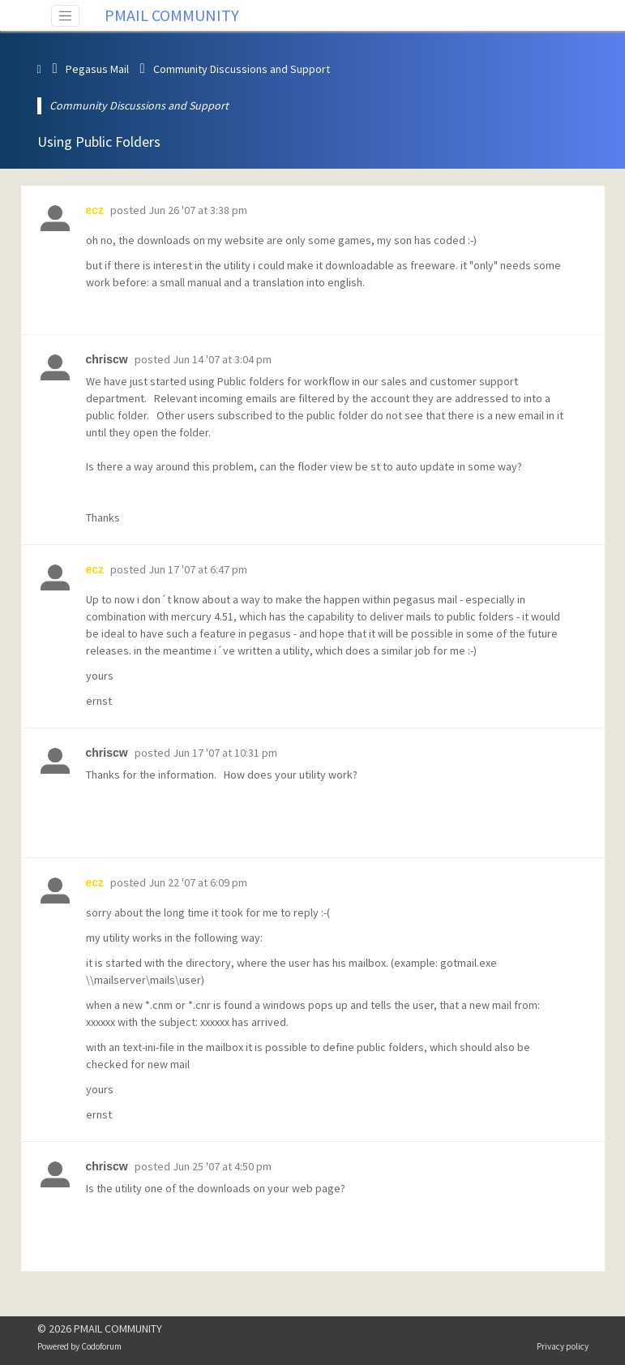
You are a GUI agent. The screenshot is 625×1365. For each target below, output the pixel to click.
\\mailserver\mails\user (143, 979)
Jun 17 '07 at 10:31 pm (225, 752)
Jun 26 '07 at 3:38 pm (197, 210)
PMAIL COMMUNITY (172, 15)
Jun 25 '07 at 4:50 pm (222, 1166)
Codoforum (101, 1346)
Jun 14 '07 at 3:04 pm (222, 359)
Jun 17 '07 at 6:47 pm (197, 569)
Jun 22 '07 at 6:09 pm (197, 882)
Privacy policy (563, 1346)
